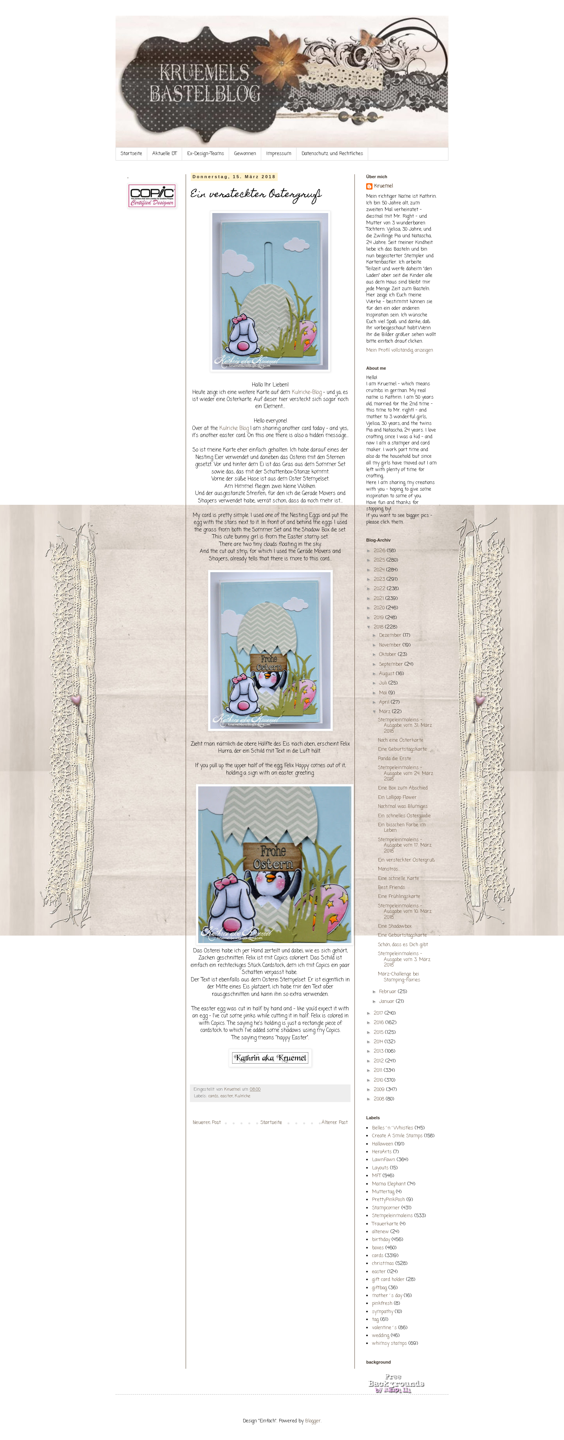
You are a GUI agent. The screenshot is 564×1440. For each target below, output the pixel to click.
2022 (380, 589)
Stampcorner (386, 1208)
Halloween (382, 1144)
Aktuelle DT (164, 153)
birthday (381, 1239)
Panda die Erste (394, 758)
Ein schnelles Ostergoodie (404, 816)
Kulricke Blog (233, 428)
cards (213, 1096)
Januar (387, 1001)
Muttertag (383, 1192)
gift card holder (388, 1279)
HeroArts (382, 1152)
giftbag (379, 1288)
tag (375, 1319)
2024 (380, 570)
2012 (379, 1061)
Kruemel (383, 186)
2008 (380, 1099)
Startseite (131, 153)
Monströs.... (389, 869)
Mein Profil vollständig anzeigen (399, 350)
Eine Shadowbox (395, 926)
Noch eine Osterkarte (400, 740)
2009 (380, 1089)
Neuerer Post (207, 1122)
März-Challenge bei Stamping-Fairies (399, 977)
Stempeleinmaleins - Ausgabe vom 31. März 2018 (405, 726)
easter (227, 1096)
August (387, 674)
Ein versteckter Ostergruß (406, 860)
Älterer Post (335, 1122)
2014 (379, 1042)
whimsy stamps (389, 1343)
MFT (376, 1176)
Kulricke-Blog (307, 392)
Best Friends (391, 887)
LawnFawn (383, 1160)
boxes (378, 1248)
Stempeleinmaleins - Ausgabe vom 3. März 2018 (404, 959)
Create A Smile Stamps (397, 1136)
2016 (379, 1022)
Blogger (313, 1421)
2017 (379, 1013)
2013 (379, 1051)
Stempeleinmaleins (392, 1216)
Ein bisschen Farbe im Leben (402, 828)
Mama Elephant (389, 1184)
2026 (380, 551)
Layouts (380, 1168)
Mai (384, 693)
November (391, 645)
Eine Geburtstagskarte (402, 749)
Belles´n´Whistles (392, 1128)
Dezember (391, 635)
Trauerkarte (385, 1224)
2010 (379, 1080)
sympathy (382, 1311)
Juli (384, 683)
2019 (379, 618)
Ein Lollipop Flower (397, 797)
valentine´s (384, 1328)
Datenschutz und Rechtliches (332, 153)
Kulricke (242, 1096)
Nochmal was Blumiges (403, 806)
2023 (380, 579)
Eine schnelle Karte (398, 878)
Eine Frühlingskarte (399, 896)
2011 (379, 1070)
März (385, 711)
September (392, 664)
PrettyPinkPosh (388, 1199)
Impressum (278, 153)
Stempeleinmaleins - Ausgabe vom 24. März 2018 (405, 773)
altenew (380, 1232)
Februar (388, 992)
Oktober (388, 654)
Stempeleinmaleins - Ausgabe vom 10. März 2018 (405, 912)
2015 (379, 1032)
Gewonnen (245, 153)
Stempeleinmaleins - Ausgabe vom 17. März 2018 (405, 846)
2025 (380, 560)
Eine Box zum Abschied (403, 788)
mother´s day (387, 1295)
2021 (379, 598)
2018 (379, 627)
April (385, 702)
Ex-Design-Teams (205, 153)
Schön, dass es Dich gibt (403, 945)
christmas (383, 1263)
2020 (380, 608)
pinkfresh (382, 1303)
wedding (380, 1335)
